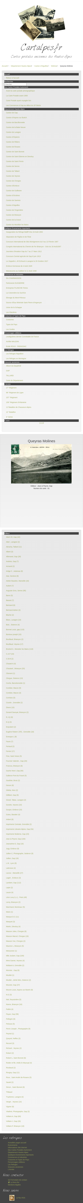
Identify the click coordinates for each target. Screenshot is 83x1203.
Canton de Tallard (12, 171)
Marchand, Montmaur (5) (15, 907)
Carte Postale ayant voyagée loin (18, 100)
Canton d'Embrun (12, 186)
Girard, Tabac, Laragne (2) (16, 800)
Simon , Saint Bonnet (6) (15, 1087)
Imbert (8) (10, 819)
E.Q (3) (9, 722)
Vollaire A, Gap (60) (13, 1116)
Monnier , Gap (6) (12, 970)
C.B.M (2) (9, 659)
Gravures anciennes (15, 1167)
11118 (41, 423)
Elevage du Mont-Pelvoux (16, 298)
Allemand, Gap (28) (13, 557)
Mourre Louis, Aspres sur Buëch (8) (19, 990)
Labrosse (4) (11, 868)
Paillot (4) (9, 1009)
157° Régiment (11, 397)
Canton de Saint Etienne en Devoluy (20, 156)
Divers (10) (10, 707)
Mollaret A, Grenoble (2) (15, 965)
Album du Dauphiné (13, 366)
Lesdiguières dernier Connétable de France (22, 337)
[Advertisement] (41, 508)
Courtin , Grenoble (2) (14, 703)
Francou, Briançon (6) (14, 766)
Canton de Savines (13, 200)
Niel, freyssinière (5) (13, 999)
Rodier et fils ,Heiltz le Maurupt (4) (19, 1063)
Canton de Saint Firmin (14, 161)
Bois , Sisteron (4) (13, 625)
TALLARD (10, 376)
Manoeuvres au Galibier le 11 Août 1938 (21, 271)
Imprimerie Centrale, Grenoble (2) (19, 824)
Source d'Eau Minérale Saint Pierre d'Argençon (24, 303)
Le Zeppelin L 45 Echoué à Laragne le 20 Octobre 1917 (27, 261)
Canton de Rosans (13, 147)
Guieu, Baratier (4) (13, 815)
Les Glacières (11, 312)
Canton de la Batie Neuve (16, 127)
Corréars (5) (10, 698)
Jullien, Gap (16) (12, 858)
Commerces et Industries (17, 1157)
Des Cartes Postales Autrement (20, 1150)
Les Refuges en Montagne (16, 359)
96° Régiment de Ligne (14, 393)
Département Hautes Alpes (21, 66)
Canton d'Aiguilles (41, 66)
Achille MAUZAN (12, 341)
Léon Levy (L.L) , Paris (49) (16, 897)
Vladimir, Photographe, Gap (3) (18, 1111)
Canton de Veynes (13, 176)
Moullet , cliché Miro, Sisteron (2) (18, 980)
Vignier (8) (10, 1107)
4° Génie (9, 417)
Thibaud (9, 1092)
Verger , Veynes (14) (14, 1102)
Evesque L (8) (11, 737)
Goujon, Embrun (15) (14, 810)
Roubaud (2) (11, 1068)
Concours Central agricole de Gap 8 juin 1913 (23, 256)
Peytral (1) (10, 1034)
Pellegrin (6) (10, 1019)
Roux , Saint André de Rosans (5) (19, 1077)
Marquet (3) (10, 922)
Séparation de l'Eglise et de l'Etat (18, 237)
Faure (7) (9, 741)
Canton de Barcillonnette (15, 122)
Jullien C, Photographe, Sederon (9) (19, 853)
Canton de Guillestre (14, 191)
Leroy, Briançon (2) (13, 902)
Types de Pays (11, 324)
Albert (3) (9, 552)
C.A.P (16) (10, 654)
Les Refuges (13, 1165)
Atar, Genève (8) (12, 576)
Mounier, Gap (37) (13, 985)
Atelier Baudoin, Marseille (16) (17, 581)
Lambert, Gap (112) (13, 883)
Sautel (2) (10, 1082)
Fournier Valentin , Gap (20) (16, 761)
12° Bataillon (11, 412)
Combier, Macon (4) (13, 693)
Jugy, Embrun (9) (12, 849)
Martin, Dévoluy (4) (13, 926)
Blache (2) (10, 615)
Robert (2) (10, 1053)
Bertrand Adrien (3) (13, 610)
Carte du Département (14, 380)
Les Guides (10, 329)
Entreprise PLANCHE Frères (17, 288)
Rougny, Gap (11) (12, 1073)
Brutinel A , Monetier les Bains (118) (19, 649)
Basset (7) (10, 600)
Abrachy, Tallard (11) (14, 547)
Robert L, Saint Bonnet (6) (16, 1058)
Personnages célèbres (16, 1162)
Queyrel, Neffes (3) (13, 1038)
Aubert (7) (10, 586)
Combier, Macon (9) (13, 688)
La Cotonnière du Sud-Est (16, 293)
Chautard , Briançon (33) (15, 668)
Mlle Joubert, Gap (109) (15, 956)
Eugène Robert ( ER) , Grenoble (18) (20, 732)
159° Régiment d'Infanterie (16, 402)
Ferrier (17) (10, 751)
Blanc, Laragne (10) (13, 620)
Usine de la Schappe (14, 307)
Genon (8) (10, 785)
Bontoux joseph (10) (13, 634)
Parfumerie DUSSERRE (15, 283)
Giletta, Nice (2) (12, 790)
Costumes (10, 320)
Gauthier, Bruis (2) (13, 780)
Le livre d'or (13, 1182)
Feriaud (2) (10, 746)
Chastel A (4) (11, 664)
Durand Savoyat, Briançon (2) (17, 712)
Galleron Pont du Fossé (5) (16, 776)
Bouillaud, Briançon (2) (14, 639)
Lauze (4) (9, 892)
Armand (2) (10, 566)
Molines (54, 66)
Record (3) (10, 1043)
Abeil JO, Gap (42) (13, 537)
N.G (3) (9, 995)
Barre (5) (9, 595)
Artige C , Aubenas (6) (14, 571)
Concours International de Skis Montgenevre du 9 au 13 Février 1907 (32, 242)
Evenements (12, 1145)
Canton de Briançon (13, 215)
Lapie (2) (9, 888)
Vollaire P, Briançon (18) (15, 1126)
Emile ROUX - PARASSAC (16, 346)
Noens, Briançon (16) (14, 1004)
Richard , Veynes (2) (14, 1048)
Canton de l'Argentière (14, 210)
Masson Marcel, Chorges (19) (17, 936)
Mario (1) (9, 912)
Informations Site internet (17, 1147)
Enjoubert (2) (11, 727)
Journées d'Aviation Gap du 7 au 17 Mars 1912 (24, 251)
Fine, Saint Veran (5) (14, 756)
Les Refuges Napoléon (14, 354)
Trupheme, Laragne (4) (14, 1097)
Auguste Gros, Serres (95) (16, 591)
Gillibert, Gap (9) (12, 795)
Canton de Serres (12, 166)
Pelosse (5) (10, 1024)
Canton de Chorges (13, 181)
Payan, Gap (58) (12, 1014)
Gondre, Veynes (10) (14, 805)
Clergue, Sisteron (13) (14, 678)
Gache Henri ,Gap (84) (14, 771)
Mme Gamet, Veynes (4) (15, 961)
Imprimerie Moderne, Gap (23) (17, 834)
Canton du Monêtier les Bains (17, 225)
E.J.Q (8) (9, 717)
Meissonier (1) (11, 951)
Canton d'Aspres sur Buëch (16, 118)
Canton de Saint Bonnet (15, 152)
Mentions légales (14, 1185)
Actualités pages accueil (17, 1143)
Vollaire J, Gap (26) (13, 1121)
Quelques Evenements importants (21, 1155)
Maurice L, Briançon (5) (15, 946)
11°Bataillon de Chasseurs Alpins (18, 407)
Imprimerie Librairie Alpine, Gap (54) (19, 829)
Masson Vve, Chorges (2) (15, 941)
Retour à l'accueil (12, 78)
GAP (8, 371)
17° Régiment (11, 388)
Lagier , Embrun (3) (13, 878)
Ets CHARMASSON (13, 278)
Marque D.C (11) (12, 917)
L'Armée (11, 1169)
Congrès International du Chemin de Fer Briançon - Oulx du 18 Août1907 (33, 247)
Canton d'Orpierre (13, 137)
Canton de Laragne (13, 132)
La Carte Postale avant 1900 (17, 96)
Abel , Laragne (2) (13, 542)
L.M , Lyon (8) (11, 863)
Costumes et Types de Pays (18, 1160)
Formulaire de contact (17, 1180)
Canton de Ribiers (13, 142)
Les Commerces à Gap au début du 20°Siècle (23, 105)
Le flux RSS (16, 1198)
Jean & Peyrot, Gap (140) (15, 839)
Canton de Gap (12, 113)
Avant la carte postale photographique (20, 91)
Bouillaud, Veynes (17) (14, 644)
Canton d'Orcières (13, 195)
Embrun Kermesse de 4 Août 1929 (19, 266)
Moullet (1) (10, 975)
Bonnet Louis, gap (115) (15, 630)
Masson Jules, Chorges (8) (16, 931)
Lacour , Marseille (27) (14, 873)
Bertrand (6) (10, 605)
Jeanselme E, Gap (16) (15, 844)
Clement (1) (10, 673)
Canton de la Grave (13, 220)
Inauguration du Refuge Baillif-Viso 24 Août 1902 (24, 232)
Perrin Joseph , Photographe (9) (18, 1029)
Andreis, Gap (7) (12, 561)
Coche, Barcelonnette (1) (15, 683)
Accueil (4, 66)
